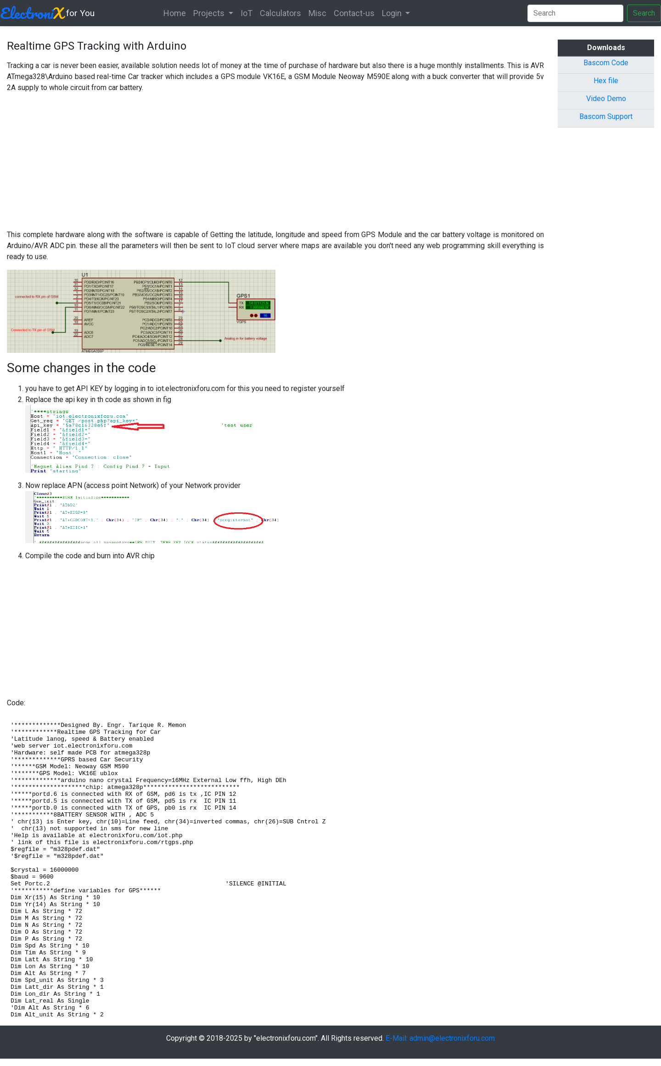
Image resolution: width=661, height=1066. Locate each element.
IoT (246, 13)
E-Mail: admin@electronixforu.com (440, 1038)
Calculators (280, 13)
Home (174, 13)
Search (644, 13)
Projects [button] (209, 13)
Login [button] (392, 13)
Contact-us (354, 13)
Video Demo (606, 98)
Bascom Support (606, 116)
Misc (317, 13)
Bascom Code (605, 62)
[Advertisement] (275, 165)
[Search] (575, 13)
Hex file (606, 80)
